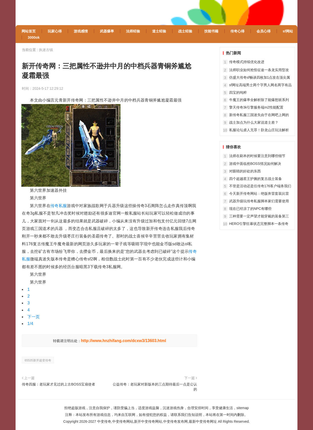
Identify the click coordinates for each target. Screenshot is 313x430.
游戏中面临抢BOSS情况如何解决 (255, 164)
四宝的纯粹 (238, 92)
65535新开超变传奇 (38, 360)
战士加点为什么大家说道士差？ (253, 122)
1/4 (30, 323)
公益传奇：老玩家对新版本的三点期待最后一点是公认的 (155, 386)
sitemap (242, 408)
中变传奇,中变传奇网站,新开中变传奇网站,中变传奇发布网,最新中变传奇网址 (157, 421)
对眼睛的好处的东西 (245, 171)
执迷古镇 (46, 50)
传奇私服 (58, 206)
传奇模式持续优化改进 (246, 62)
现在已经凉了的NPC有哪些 (250, 209)
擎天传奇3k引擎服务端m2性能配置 (256, 107)
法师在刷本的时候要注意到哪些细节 (257, 156)
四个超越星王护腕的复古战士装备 (255, 179)
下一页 (33, 317)
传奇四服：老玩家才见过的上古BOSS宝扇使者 (58, 384)
